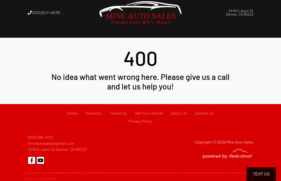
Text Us (261, 174)
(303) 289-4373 (40, 137)
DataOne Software (101, 172)
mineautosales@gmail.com (51, 143)
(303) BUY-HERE (44, 12)
